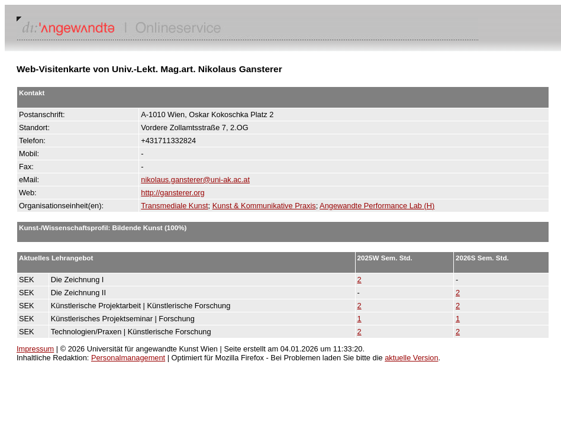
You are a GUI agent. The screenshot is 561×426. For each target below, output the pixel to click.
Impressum (35, 348)
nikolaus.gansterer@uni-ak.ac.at (195, 179)
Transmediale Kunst (174, 205)
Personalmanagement (128, 357)
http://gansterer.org (172, 192)
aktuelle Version (411, 357)
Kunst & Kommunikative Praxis (264, 205)
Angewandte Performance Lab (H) (377, 205)
